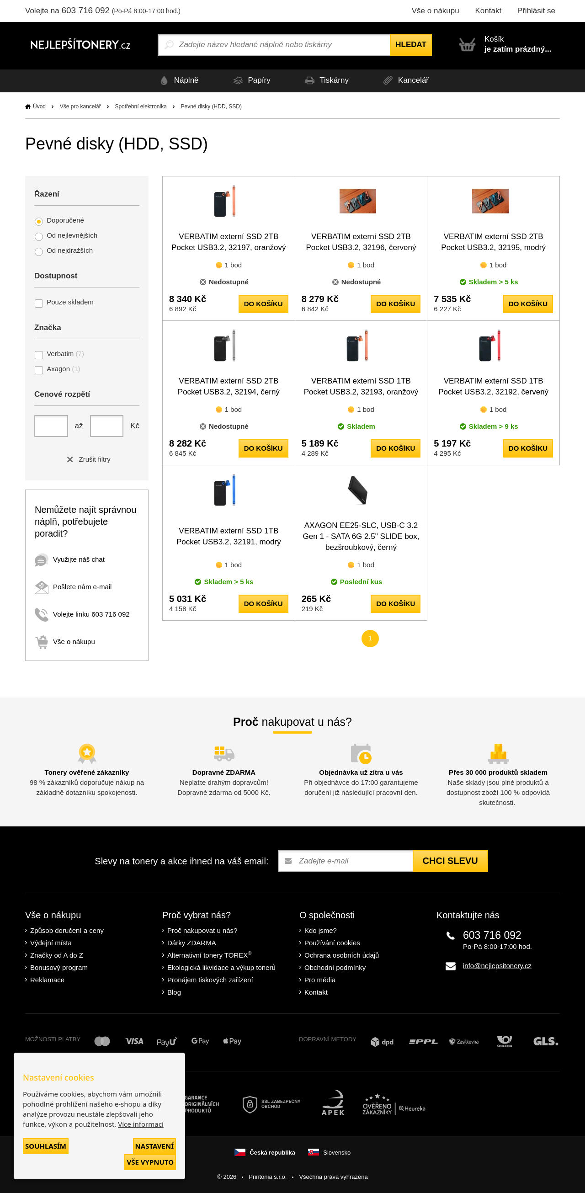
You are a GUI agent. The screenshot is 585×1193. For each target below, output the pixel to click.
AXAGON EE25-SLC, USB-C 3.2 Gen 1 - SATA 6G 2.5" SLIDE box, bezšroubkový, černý (361, 536)
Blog (174, 992)
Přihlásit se (536, 10)
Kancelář (405, 80)
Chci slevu (450, 861)
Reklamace (47, 980)
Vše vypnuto (150, 1161)
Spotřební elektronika (140, 106)
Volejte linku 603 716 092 (82, 614)
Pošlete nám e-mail (73, 587)
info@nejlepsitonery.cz (497, 965)
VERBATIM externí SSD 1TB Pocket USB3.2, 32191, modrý (228, 536)
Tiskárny (325, 80)
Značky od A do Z (56, 955)
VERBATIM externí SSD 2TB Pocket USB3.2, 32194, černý (229, 386)
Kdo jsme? (320, 930)
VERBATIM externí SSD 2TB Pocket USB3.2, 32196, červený (361, 242)
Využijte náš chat (70, 559)
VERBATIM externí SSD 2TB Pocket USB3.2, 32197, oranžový (228, 242)
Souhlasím (45, 1145)
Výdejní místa (51, 943)
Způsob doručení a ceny (67, 930)
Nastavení (154, 1145)
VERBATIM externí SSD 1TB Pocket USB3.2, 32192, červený (493, 386)
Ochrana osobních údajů (341, 955)
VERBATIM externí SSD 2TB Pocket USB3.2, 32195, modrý (493, 242)
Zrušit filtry (86, 459)
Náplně (177, 80)
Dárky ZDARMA (191, 943)
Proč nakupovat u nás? (202, 930)
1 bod (233, 265)
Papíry (250, 80)
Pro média (319, 980)
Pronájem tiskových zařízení (210, 980)
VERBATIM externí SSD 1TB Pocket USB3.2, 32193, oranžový (361, 386)
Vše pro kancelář (80, 106)
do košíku (263, 304)
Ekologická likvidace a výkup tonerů (221, 967)
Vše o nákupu (435, 10)
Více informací (141, 1124)
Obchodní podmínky (335, 967)
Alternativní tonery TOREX (211, 954)
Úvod (39, 106)
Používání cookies (332, 943)
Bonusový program (59, 967)
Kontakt (488, 10)
